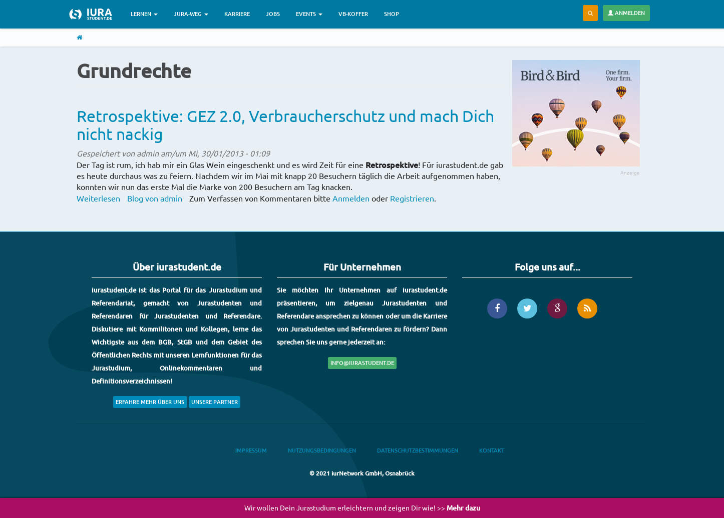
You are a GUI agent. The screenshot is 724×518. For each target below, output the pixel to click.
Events (309, 14)
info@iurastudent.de (362, 362)
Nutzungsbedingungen (322, 450)
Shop (391, 14)
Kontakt (491, 450)
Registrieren (412, 198)
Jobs (273, 14)
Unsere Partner (214, 402)
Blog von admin (154, 198)
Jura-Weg (191, 14)
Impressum (251, 450)
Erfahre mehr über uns (150, 402)
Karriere (237, 14)
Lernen (144, 14)
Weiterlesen (98, 198)
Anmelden (626, 12)
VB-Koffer (353, 14)
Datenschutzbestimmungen (417, 450)
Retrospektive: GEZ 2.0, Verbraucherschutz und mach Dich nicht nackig (285, 124)
